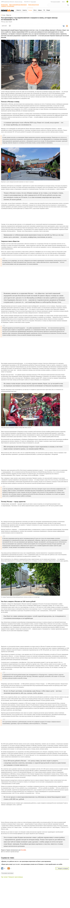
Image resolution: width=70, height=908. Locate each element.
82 (9, 25)
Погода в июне (4, 4)
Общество (8, 15)
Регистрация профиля (55, 1)
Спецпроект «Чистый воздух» (7, 6)
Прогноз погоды (18, 1)
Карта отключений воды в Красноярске (18, 4)
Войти (63, 1)
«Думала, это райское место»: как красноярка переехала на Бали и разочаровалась (26, 861)
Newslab (23, 850)
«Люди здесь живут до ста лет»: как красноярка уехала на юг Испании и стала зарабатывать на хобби (31, 864)
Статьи (3, 15)
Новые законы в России (33, 4)
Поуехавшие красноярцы (7, 873)
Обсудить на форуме (63, 868)
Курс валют (33, 1)
